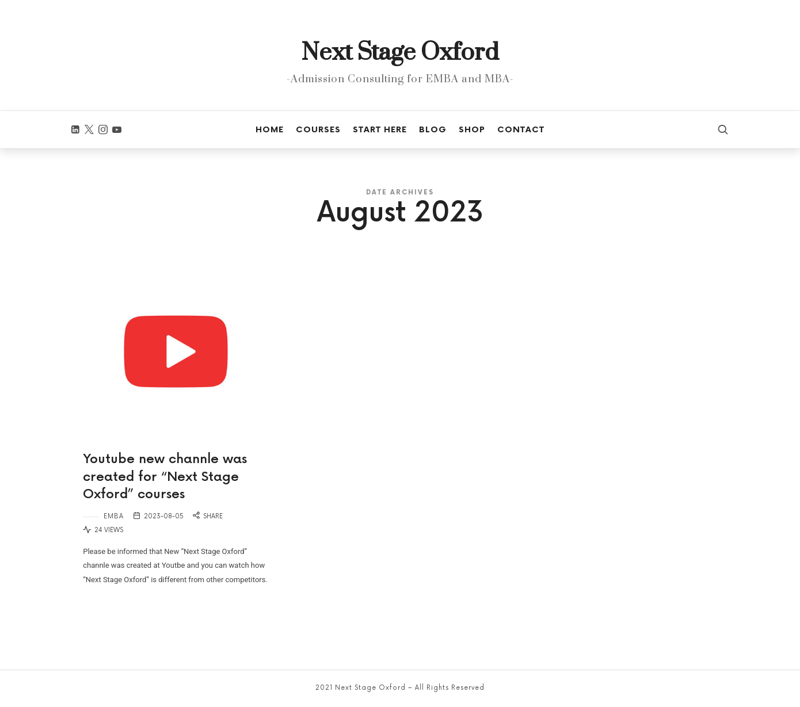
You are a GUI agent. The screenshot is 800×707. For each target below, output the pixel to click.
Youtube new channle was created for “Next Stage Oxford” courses (165, 477)
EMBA (114, 516)
